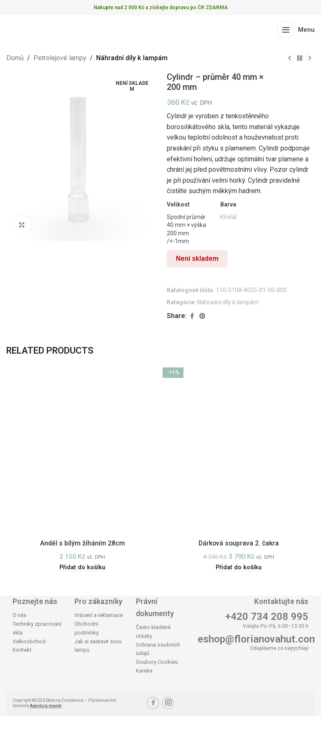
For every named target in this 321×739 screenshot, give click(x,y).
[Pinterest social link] (202, 316)
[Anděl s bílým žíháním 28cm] (82, 448)
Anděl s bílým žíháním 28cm (82, 543)
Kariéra (144, 671)
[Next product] (310, 59)
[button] (82, 567)
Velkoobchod (29, 641)
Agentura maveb (45, 705)
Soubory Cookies (157, 662)
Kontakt (22, 650)
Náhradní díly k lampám (132, 58)
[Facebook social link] (192, 316)
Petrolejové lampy (60, 58)
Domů (15, 58)
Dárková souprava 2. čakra (239, 543)
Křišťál (228, 217)
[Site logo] (38, 29)
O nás (19, 615)
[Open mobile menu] (296, 29)
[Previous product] (290, 59)
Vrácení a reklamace (98, 615)
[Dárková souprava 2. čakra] (239, 448)
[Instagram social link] (168, 703)
